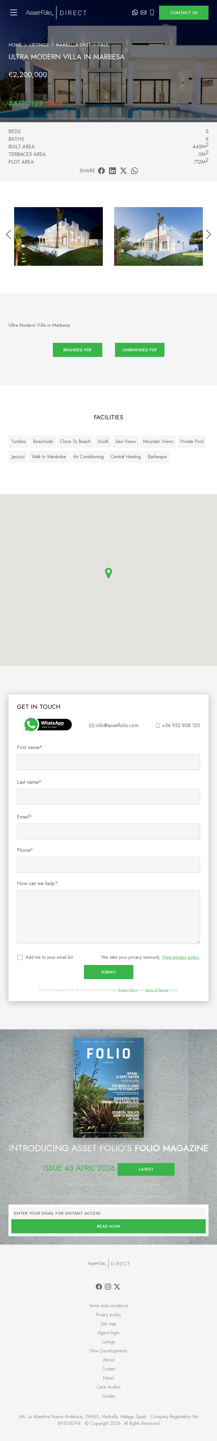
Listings (39, 45)
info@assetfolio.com (113, 725)
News (108, 1378)
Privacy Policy (127, 990)
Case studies (109, 1387)
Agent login (109, 1333)
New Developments (108, 1351)
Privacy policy (108, 1314)
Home (15, 45)
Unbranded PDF (139, 350)
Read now (108, 1226)
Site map (108, 1324)
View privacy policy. (181, 957)
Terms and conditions (108, 1305)
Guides (109, 1396)
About (108, 1360)
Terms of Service (157, 990)
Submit (108, 972)
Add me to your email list (49, 957)
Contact (109, 1369)
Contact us (184, 13)
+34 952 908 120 (177, 725)
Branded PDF (77, 350)
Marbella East (73, 45)
